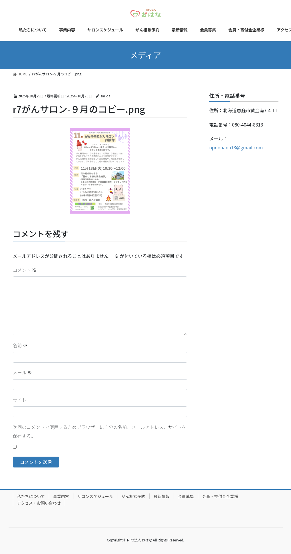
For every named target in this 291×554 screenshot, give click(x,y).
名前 (20, 345)
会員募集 (186, 496)
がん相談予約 (133, 496)
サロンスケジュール (95, 496)
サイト (20, 399)
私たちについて (31, 496)
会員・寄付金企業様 (220, 496)
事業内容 (61, 496)
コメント (25, 269)
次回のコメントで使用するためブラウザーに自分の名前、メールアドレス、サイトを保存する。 (99, 431)
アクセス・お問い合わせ (39, 503)
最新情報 (162, 496)
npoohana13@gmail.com (236, 147)
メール (22, 372)
